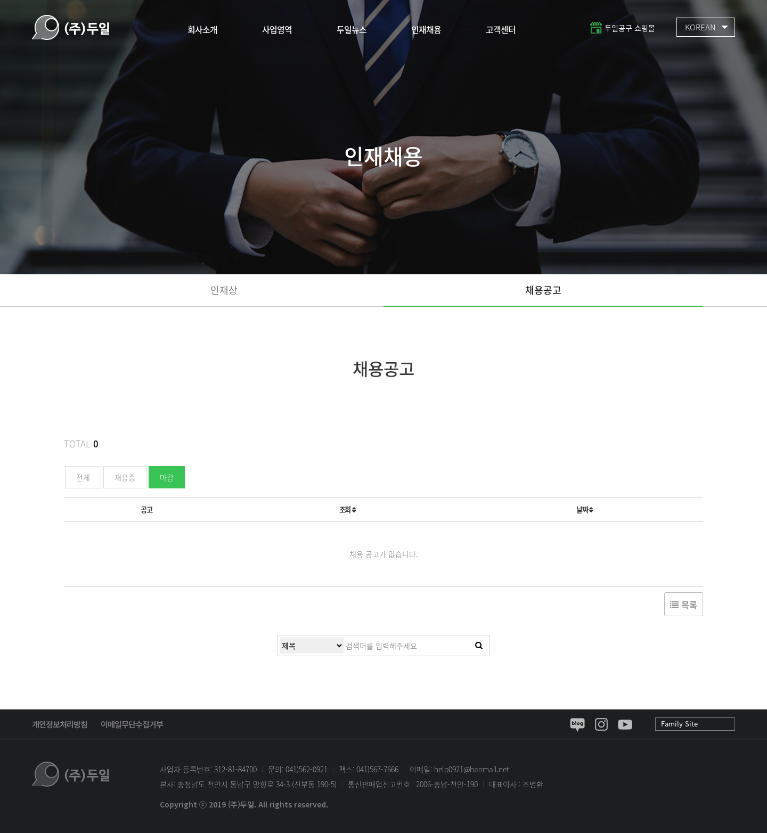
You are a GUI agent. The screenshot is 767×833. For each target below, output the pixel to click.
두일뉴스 (351, 29)
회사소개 (202, 29)
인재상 (224, 290)
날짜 (584, 509)
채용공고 (543, 290)
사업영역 (277, 29)
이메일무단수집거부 (132, 724)
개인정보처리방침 (59, 724)
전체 (83, 477)
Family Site (679, 723)
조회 (347, 509)
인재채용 (426, 29)
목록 (683, 604)
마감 (167, 477)
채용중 (125, 477)
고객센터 (501, 29)
